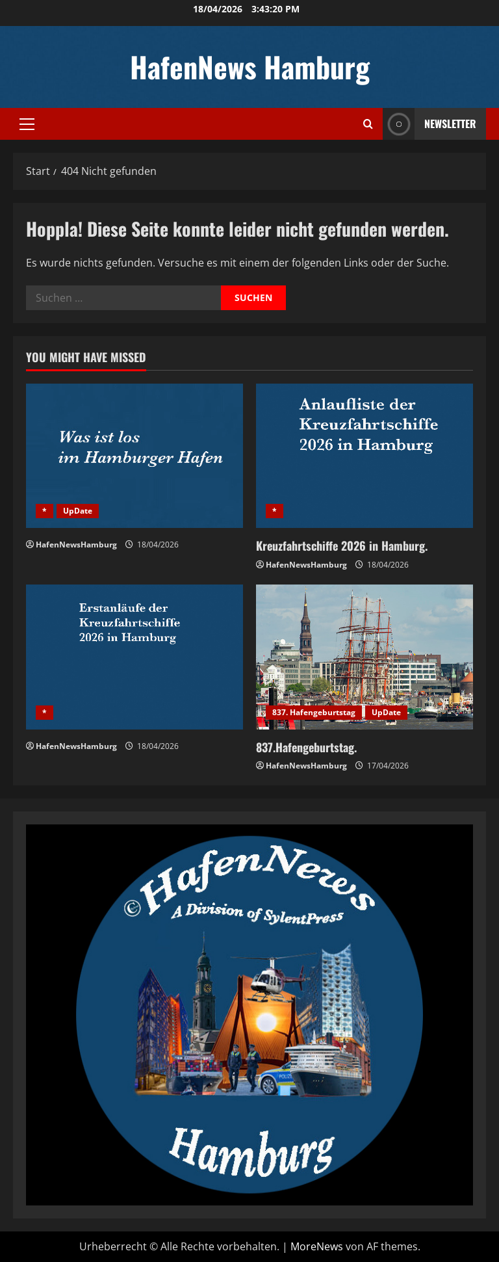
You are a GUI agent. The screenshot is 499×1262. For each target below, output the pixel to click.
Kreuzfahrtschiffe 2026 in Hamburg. (342, 545)
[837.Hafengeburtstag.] (364, 657)
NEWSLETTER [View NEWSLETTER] (429, 124)
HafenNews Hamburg (250, 67)
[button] (27, 124)
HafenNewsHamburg (76, 544)
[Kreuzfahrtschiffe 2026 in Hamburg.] (364, 456)
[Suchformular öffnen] (368, 124)
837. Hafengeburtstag (313, 712)
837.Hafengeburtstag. (306, 747)
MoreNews (316, 1246)
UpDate (77, 510)
